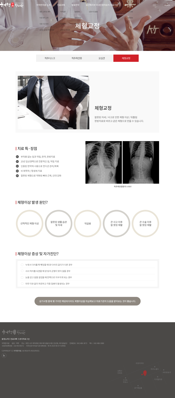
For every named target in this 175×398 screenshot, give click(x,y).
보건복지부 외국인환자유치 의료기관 (102, 4)
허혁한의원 (17, 351)
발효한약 (75, 4)
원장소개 (5, 339)
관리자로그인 (24, 339)
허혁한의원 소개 (43, 4)
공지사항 (128, 4)
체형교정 (126, 58)
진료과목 (61, 4)
